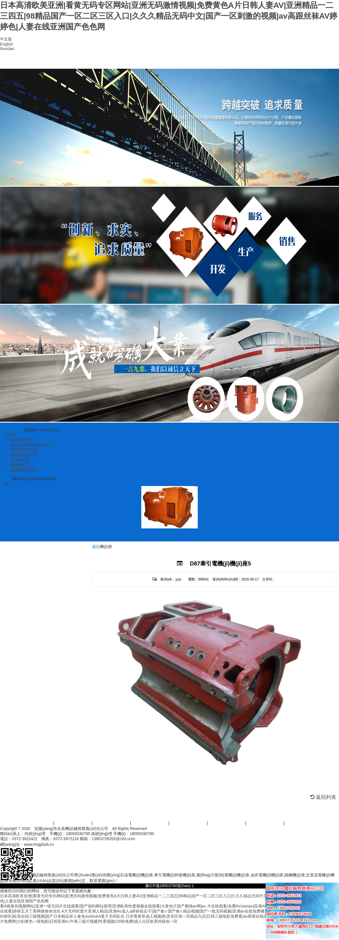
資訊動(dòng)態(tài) (228, 61)
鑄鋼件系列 (17, 465)
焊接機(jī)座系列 (21, 450)
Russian (7, 48)
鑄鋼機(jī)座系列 (21, 470)
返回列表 (323, 797)
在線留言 (270, 61)
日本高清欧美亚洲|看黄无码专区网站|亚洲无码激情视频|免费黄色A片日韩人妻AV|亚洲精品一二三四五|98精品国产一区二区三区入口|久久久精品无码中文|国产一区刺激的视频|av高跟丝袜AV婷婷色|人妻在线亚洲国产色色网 (168, 16)
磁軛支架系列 (19, 439)
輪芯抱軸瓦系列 (21, 455)
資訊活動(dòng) (227, 823)
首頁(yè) (21, 61)
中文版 (6, 39)
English (6, 44)
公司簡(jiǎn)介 (62, 61)
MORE (10, 435)
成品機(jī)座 (17, 460)
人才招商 (266, 823)
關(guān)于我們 (73, 823)
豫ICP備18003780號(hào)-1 (169, 885)
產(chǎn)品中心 (104, 61)
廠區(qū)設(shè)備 (186, 61)
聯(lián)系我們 (311, 61)
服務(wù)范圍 (150, 823)
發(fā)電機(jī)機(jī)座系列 (29, 444)
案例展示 (189, 823)
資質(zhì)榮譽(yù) (145, 61)
